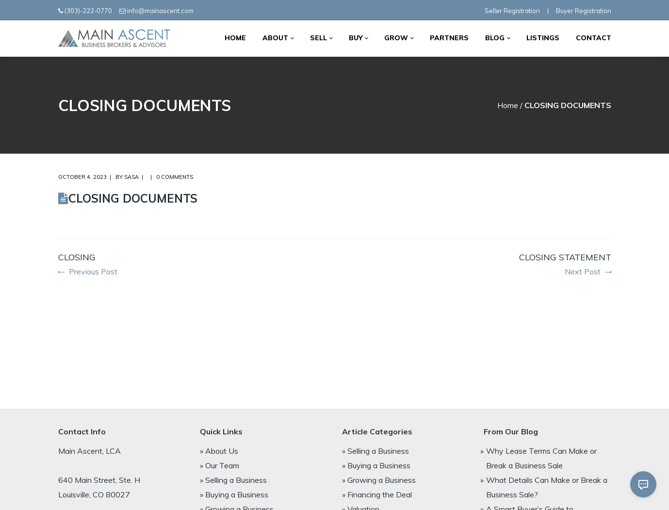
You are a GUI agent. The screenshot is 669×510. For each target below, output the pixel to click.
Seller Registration (512, 11)
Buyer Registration (583, 11)
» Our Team (219, 465)
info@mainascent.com (160, 11)
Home (507, 105)
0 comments (174, 177)
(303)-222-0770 (88, 11)
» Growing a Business (379, 480)
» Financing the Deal (377, 494)
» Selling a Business (233, 480)
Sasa (131, 177)
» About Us (219, 451)
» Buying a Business (234, 494)
